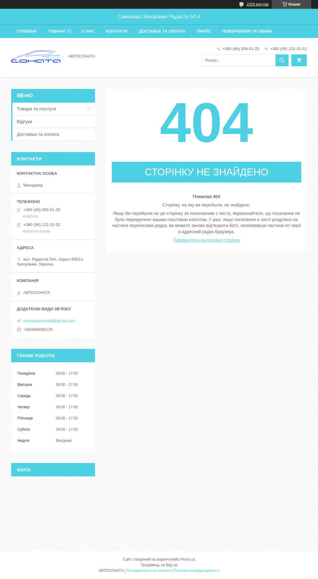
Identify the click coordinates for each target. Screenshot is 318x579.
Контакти (117, 31)
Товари (56, 31)
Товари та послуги (36, 108)
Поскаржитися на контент (148, 570)
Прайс (204, 31)
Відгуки (24, 121)
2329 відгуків (258, 4)
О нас (87, 31)
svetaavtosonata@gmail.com (49, 320)
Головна (27, 31)
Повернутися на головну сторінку (206, 240)
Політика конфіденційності (197, 570)
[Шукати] (281, 60)
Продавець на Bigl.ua (159, 565)
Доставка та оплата (162, 31)
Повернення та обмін (247, 31)
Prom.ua (188, 559)
